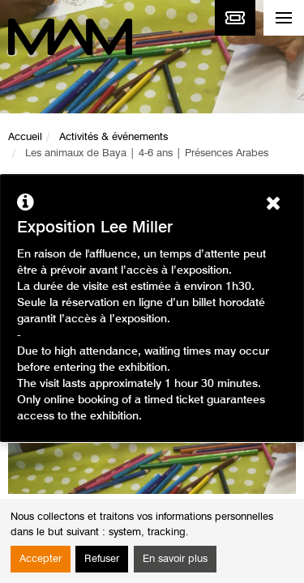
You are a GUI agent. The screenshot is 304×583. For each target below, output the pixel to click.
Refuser (101, 559)
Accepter (40, 559)
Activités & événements (113, 137)
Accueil (25, 137)
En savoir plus (175, 559)
